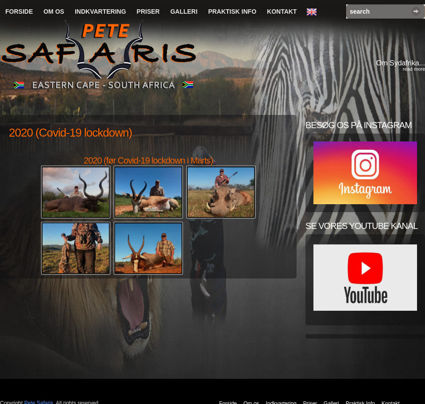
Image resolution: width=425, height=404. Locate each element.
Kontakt (282, 11)
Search (416, 11)
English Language (313, 12)
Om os (53, 11)
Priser (148, 11)
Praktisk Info (232, 11)
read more (414, 69)
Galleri (183, 11)
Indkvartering (100, 11)
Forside (19, 11)
